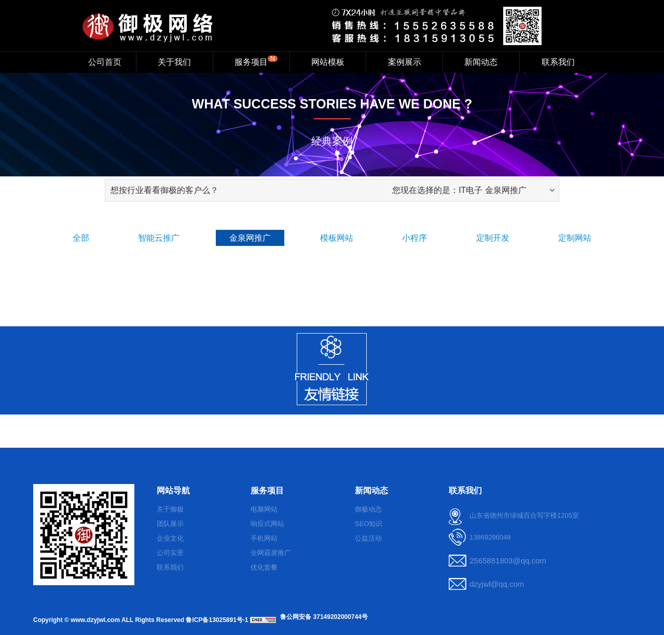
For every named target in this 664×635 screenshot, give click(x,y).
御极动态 (368, 509)
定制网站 (574, 237)
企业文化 (170, 538)
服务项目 (256, 60)
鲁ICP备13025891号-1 (217, 620)
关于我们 (174, 62)
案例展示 (404, 62)
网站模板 (327, 62)
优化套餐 (264, 567)
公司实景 (170, 553)
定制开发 (492, 237)
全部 (81, 237)
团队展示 (170, 524)
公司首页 (104, 62)
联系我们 (558, 62)
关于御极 (170, 509)
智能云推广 (158, 237)
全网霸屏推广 (271, 553)
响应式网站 (267, 524)
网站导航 (173, 490)
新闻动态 (480, 62)
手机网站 (264, 538)
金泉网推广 (250, 237)
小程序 (414, 237)
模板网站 (336, 237)
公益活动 (368, 538)
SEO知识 (368, 524)
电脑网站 (264, 509)
